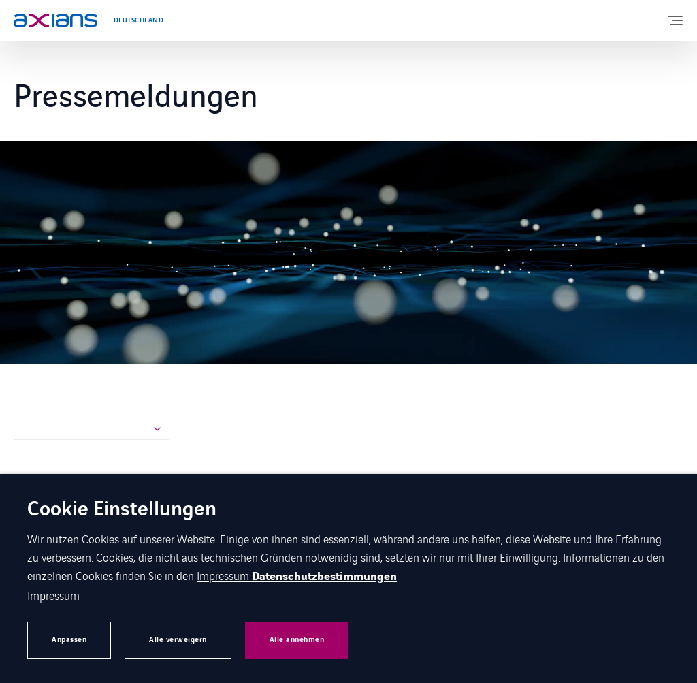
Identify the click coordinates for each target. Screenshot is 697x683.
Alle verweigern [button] (178, 640)
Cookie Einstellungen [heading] (121, 510)
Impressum (224, 575)
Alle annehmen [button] (297, 640)
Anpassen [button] (69, 640)
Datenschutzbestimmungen (324, 576)
